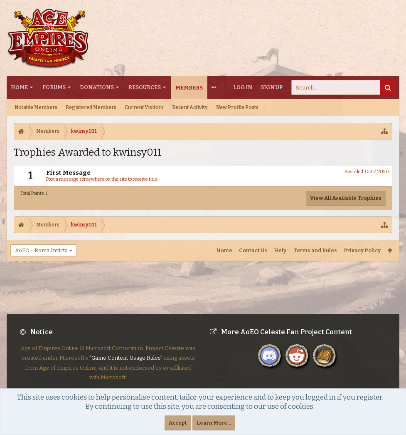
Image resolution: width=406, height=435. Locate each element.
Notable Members (36, 107)
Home (19, 87)
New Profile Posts (237, 107)
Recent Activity (190, 107)
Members (189, 88)
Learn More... (214, 423)
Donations (97, 87)
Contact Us (253, 250)
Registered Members (91, 107)
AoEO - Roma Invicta (41, 250)
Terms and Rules (315, 250)
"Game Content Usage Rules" (125, 364)
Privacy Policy (362, 250)
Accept (178, 423)
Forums (54, 87)
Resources (144, 87)
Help (280, 250)
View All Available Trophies (345, 198)
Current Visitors (144, 107)
